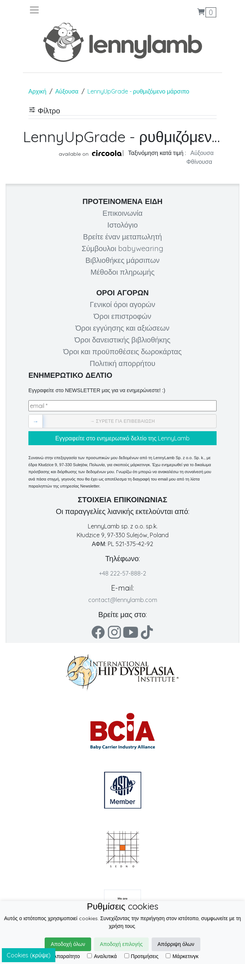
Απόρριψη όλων (176, 944)
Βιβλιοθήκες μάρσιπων (122, 260)
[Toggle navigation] (75, 10)
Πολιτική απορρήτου (122, 363)
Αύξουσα (67, 91)
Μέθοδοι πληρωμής (122, 272)
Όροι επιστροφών (122, 316)
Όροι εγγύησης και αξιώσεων (123, 328)
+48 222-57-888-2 (122, 573)
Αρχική (37, 91)
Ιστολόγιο (122, 224)
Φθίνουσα (199, 161)
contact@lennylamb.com (122, 600)
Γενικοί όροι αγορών (122, 304)
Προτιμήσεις (141, 956)
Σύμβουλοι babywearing (122, 248)
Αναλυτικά (102, 956)
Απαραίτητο (63, 956)
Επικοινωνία (123, 213)
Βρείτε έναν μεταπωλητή (122, 236)
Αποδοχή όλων (68, 944)
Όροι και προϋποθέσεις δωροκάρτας (122, 351)
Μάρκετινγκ (182, 956)
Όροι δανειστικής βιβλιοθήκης (122, 339)
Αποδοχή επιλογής (121, 944)
